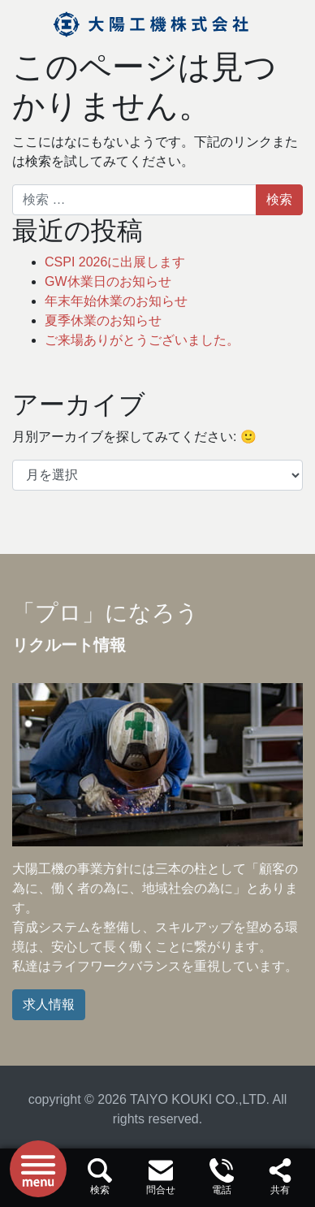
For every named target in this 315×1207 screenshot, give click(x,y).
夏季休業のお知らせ (103, 320)
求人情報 (49, 1004)
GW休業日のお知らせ (108, 281)
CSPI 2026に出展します (115, 262)
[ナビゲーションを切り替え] (38, 1169)
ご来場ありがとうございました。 (142, 340)
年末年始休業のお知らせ (116, 301)
